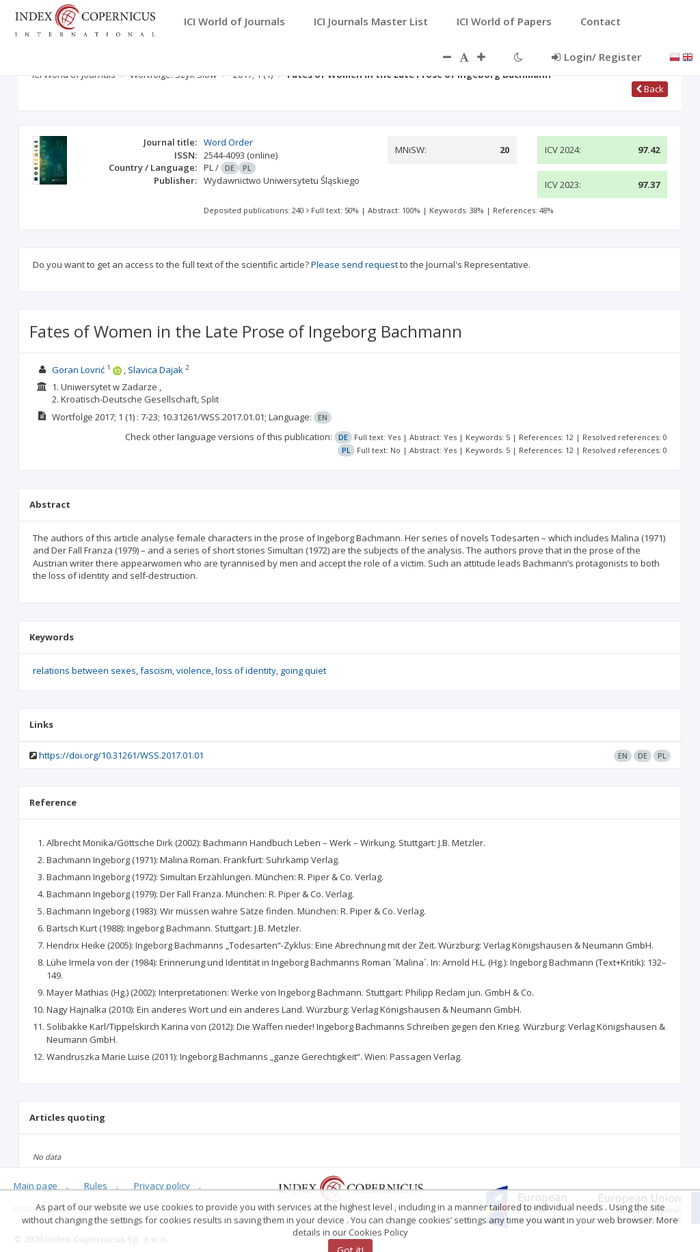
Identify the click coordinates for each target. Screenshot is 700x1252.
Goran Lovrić (78, 370)
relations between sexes (84, 670)
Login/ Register (596, 57)
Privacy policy (162, 1186)
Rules (95, 1186)
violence (193, 670)
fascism (156, 670)
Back (650, 89)
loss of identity (245, 670)
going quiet (303, 670)
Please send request (354, 264)
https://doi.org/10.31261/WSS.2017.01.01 (121, 755)
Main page (35, 1186)
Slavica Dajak (155, 370)
